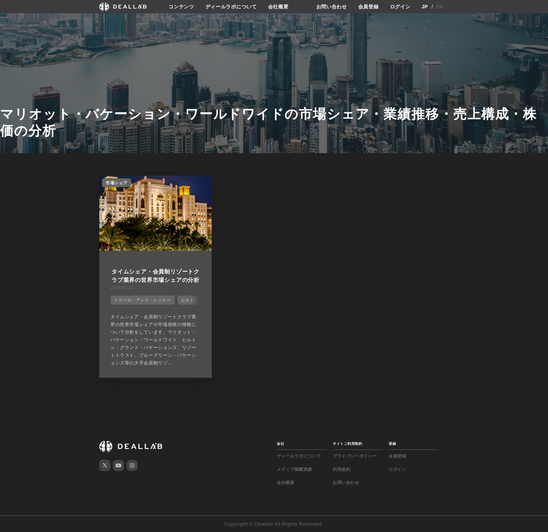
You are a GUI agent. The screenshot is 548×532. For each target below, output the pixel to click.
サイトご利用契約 (347, 444)
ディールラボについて (231, 6)
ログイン (400, 6)
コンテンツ (181, 6)
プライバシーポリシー (355, 456)
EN (440, 6)
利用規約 (341, 469)
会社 (280, 444)
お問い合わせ (331, 6)
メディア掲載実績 (294, 469)
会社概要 (278, 6)
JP (424, 6)
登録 (392, 444)
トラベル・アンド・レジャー (142, 300)
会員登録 (368, 6)
